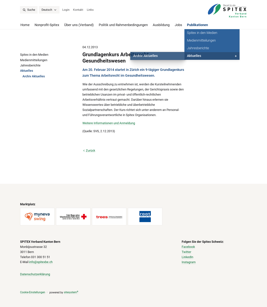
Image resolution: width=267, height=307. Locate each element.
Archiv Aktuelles (33, 76)
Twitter (186, 252)
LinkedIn (187, 257)
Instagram (189, 262)
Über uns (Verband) (79, 25)
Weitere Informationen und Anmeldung (108, 123)
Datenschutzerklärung (35, 274)
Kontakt (78, 9)
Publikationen (197, 25)
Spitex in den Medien (34, 54)
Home (25, 25)
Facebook (188, 247)
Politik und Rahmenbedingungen (123, 25)
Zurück (88, 150)
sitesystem (71, 292)
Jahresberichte (30, 65)
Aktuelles (26, 70)
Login (65, 9)
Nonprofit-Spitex (47, 25)
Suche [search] (29, 9)
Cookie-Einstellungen (32, 292)
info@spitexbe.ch (41, 262)
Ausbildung (161, 25)
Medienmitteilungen (33, 60)
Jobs (178, 25)
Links (90, 9)
